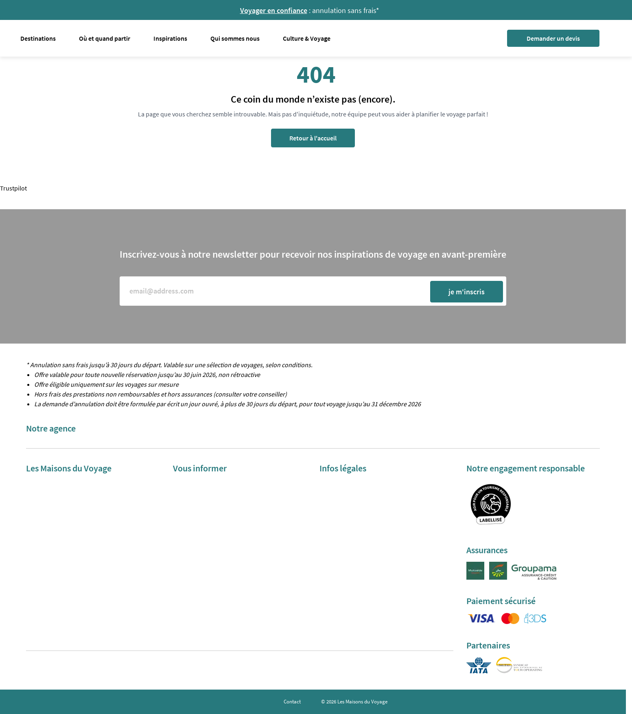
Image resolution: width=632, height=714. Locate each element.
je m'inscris (466, 291)
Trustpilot (13, 188)
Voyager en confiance (273, 10)
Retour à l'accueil (313, 138)
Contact (292, 701)
